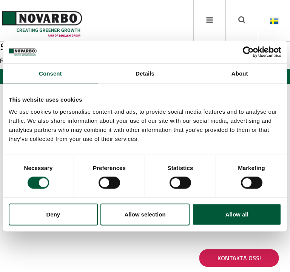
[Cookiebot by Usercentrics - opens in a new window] (248, 52)
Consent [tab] (50, 73)
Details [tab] (145, 73)
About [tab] (239, 73)
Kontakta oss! (239, 258)
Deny (53, 214)
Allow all (236, 214)
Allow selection (144, 214)
